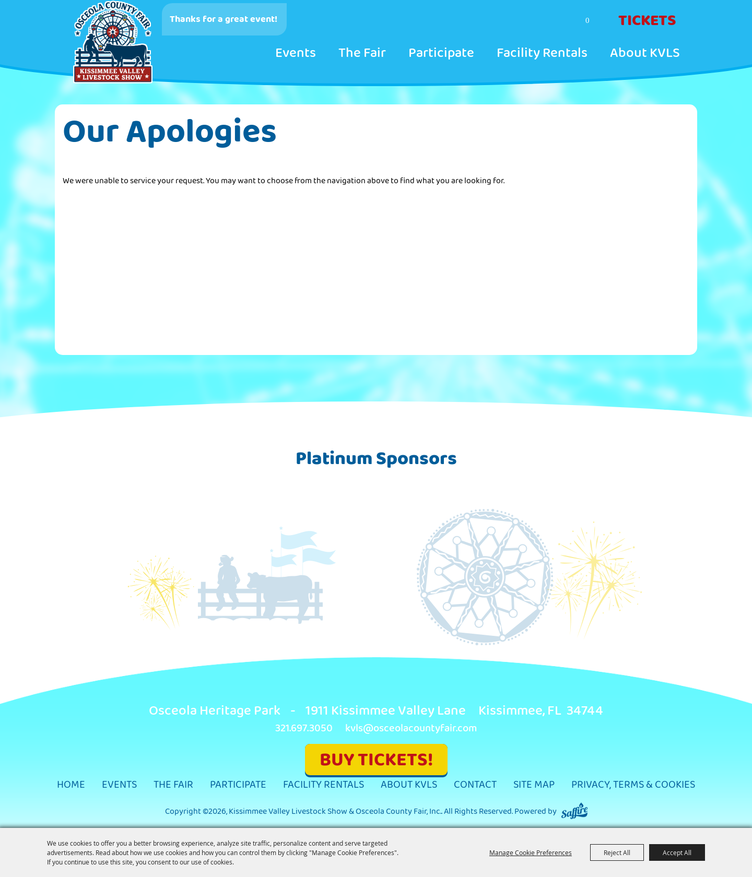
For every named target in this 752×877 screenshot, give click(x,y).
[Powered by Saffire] (574, 811)
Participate (441, 53)
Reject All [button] (617, 852)
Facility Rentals (542, 53)
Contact (475, 785)
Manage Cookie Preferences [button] (530, 852)
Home (71, 785)
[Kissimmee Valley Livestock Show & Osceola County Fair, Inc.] (113, 42)
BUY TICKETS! (376, 759)
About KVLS (645, 53)
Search (546, 21)
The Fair (362, 53)
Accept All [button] (677, 852)
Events (295, 53)
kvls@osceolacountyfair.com (411, 728)
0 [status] (587, 20)
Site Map (534, 785)
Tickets (647, 21)
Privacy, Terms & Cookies (633, 785)
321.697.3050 (304, 728)
